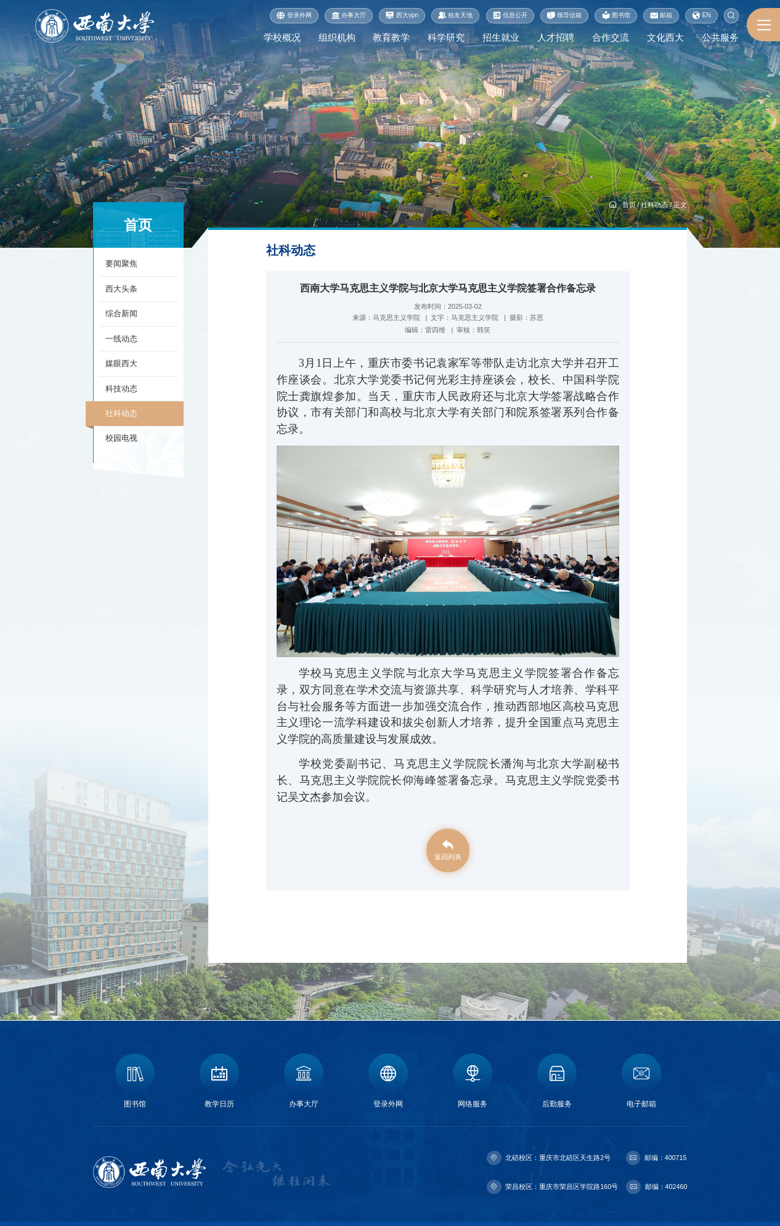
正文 (680, 204)
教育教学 (386, 38)
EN (701, 16)
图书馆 (616, 16)
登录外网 (294, 16)
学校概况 (276, 38)
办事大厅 (348, 16)
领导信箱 (564, 16)
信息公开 (510, 16)
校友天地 (455, 16)
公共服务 (720, 38)
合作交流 (609, 38)
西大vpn (402, 16)
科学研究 (442, 38)
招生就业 (497, 38)
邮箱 (661, 16)
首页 (629, 204)
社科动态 (654, 204)
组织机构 (331, 38)
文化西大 (664, 38)
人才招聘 (553, 38)
